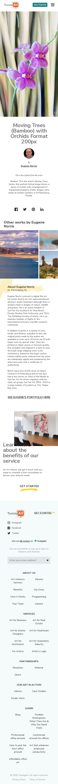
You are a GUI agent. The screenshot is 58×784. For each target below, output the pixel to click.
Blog (17, 714)
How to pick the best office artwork (17, 749)
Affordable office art (18, 760)
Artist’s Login (39, 651)
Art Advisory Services (18, 581)
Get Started (40, 4)
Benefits (18, 589)
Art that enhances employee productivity (39, 749)
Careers (39, 603)
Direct (18, 674)
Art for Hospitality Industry (39, 642)
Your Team (18, 603)
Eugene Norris (29, 166)
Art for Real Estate (39, 622)
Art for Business (17, 620)
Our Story (39, 589)
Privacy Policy (19, 779)
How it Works (17, 596)
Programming (39, 596)
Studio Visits (18, 698)
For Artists (18, 651)
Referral (39, 667)
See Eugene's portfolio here (29, 397)
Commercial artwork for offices (39, 736)
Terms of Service (37, 779)
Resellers (18, 667)
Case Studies (39, 691)
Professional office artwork (17, 736)
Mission (39, 579)
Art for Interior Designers (18, 632)
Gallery (18, 691)
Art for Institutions (18, 642)
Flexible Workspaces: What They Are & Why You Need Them (39, 721)
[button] (53, 5)
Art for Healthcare (39, 630)
